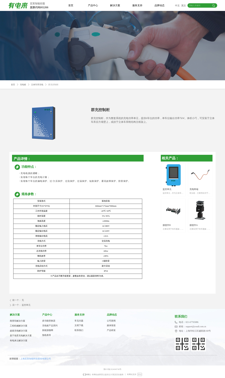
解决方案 (115, 5)
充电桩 (23, 84)
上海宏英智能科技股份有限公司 (36, 358)
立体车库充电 (37, 84)
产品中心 (93, 5)
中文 (177, 5)
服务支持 (137, 5)
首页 (70, 5)
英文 (183, 5)
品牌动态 (160, 5)
